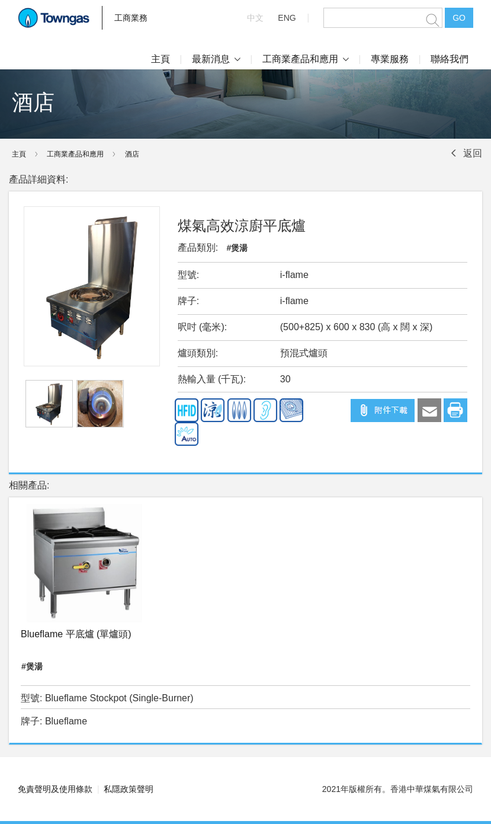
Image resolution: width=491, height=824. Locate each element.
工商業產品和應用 (305, 59)
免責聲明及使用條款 (55, 789)
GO (459, 18)
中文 (255, 18)
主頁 (160, 59)
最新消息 (216, 59)
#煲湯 (237, 248)
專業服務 (390, 59)
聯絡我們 (449, 59)
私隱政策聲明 (128, 789)
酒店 (132, 154)
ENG (287, 18)
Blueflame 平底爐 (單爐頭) (76, 634)
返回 (472, 153)
